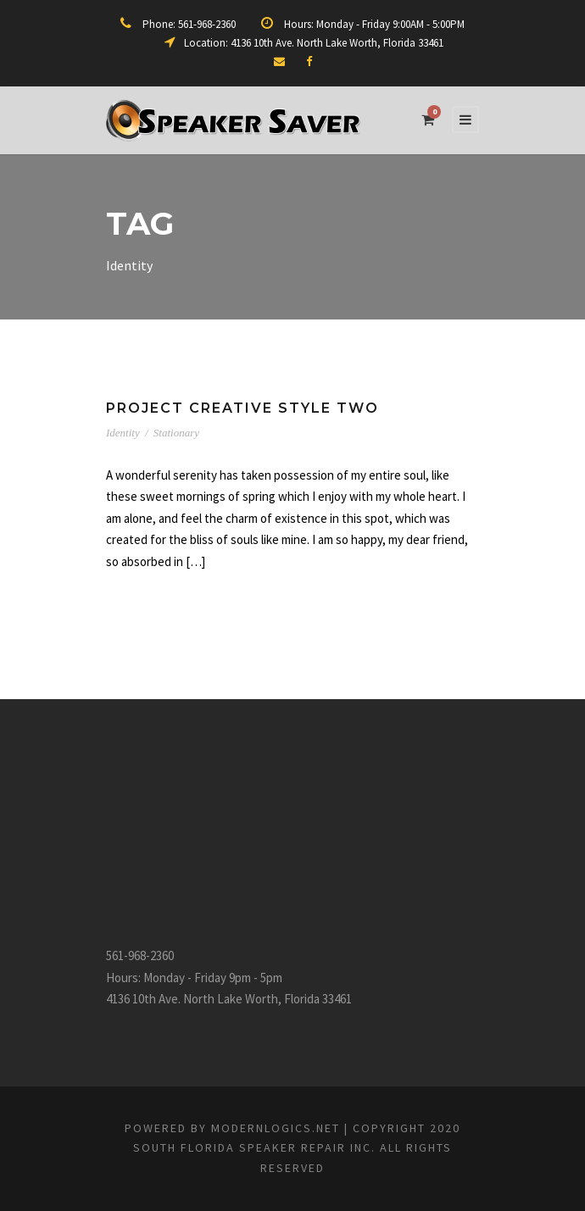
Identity (123, 432)
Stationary (176, 432)
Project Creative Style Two (242, 408)
